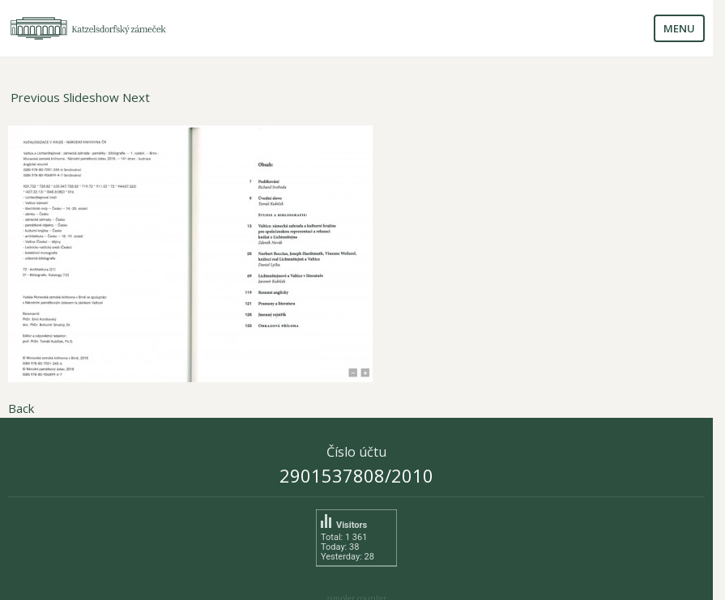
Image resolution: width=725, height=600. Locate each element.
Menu (679, 28)
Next (136, 97)
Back (21, 408)
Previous (35, 97)
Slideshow (91, 97)
